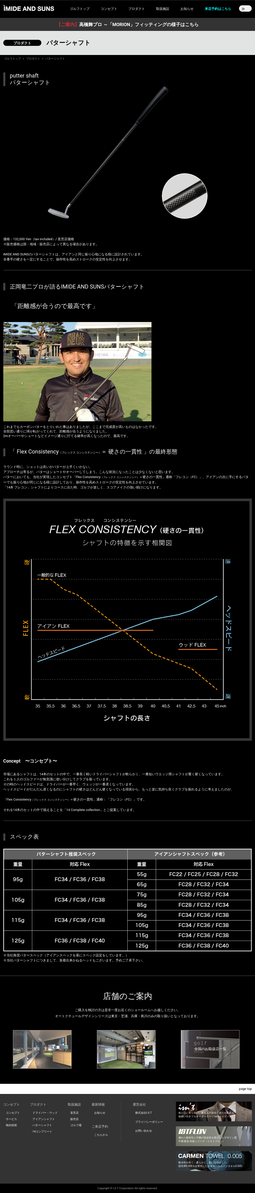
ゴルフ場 (75, 1125)
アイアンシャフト (43, 1119)
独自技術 (11, 1125)
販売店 (74, 1119)
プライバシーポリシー (149, 1122)
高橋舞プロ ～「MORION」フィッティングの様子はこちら (127, 24)
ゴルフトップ (80, 9)
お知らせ (187, 9)
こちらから (101, 1135)
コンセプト (13, 1112)
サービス (11, 1119)
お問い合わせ (143, 1130)
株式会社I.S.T (143, 1112)
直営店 (74, 1112)
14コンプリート (42, 1131)
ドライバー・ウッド (45, 1112)
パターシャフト (42, 1125)
